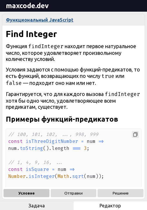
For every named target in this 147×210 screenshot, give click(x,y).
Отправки (73, 193)
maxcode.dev (27, 5)
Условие (26, 193)
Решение (121, 193)
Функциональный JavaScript (39, 19)
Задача (37, 205)
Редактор (110, 205)
